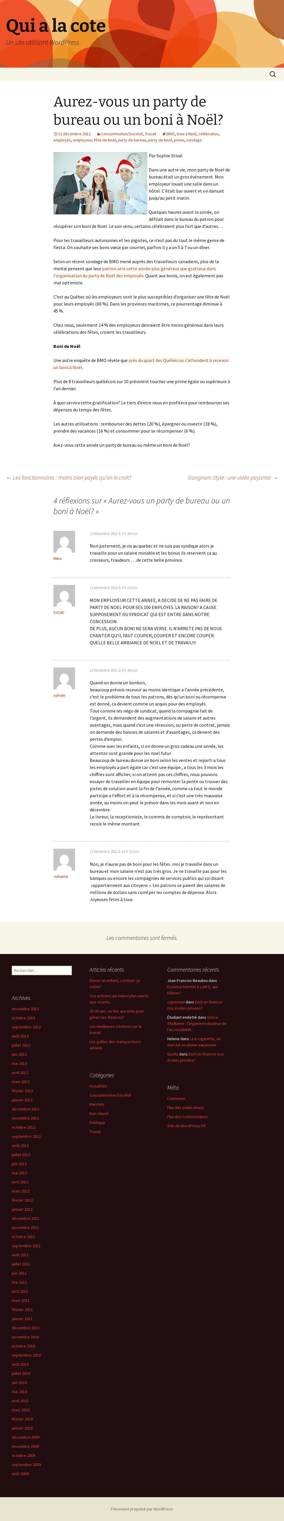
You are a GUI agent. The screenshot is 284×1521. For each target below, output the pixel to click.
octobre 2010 (23, 1346)
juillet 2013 (21, 1045)
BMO (171, 133)
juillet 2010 (21, 1373)
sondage (194, 140)
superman (176, 1002)
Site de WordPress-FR (186, 1125)
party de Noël (160, 140)
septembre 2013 (26, 1027)
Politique (97, 1122)
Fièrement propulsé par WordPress (142, 1509)
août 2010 (20, 1364)
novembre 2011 (25, 1227)
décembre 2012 (25, 1109)
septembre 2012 (26, 1136)
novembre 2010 (25, 1337)
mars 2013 (21, 1081)
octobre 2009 (23, 1455)
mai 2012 (19, 1172)
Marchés (96, 1104)
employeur (82, 140)
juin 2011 (19, 1273)
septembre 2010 (26, 1355)
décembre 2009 (25, 1437)
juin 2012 (19, 1163)
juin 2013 (19, 1054)
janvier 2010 (22, 1428)
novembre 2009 (25, 1446)
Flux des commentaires (187, 1116)
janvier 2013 (22, 1100)
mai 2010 (19, 1391)
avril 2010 (20, 1400)
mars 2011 (21, 1300)
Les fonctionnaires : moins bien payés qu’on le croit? (68, 477)
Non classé (99, 1113)
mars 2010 (21, 1409)
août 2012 (20, 1145)
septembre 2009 (26, 1464)
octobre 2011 (23, 1236)
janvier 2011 (22, 1318)
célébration (208, 133)
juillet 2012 (21, 1154)
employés (62, 140)
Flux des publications (185, 1107)
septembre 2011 (26, 1245)
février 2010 (22, 1419)
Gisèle (172, 1054)
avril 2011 (20, 1291)
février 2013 (22, 1090)
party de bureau (132, 140)
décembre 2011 (25, 1218)
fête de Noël (105, 140)
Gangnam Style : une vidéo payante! (233, 477)
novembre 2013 (25, 1008)
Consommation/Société (122, 133)
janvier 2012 (22, 1209)
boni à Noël (186, 133)
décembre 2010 (25, 1327)
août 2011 (20, 1255)
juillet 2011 (21, 1264)
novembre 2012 (25, 1118)
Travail (150, 133)
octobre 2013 (23, 1017)
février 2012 (22, 1200)
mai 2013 (19, 1063)
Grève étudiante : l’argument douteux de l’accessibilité (196, 1023)
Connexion (176, 1098)
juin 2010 (19, 1382)
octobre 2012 (23, 1127)
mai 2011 (19, 1282)
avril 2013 (20, 1072)
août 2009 (20, 1473)
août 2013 (20, 1036)
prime (179, 140)
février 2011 (22, 1309)
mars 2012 (21, 1191)
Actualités (98, 1086)
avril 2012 (20, 1182)
